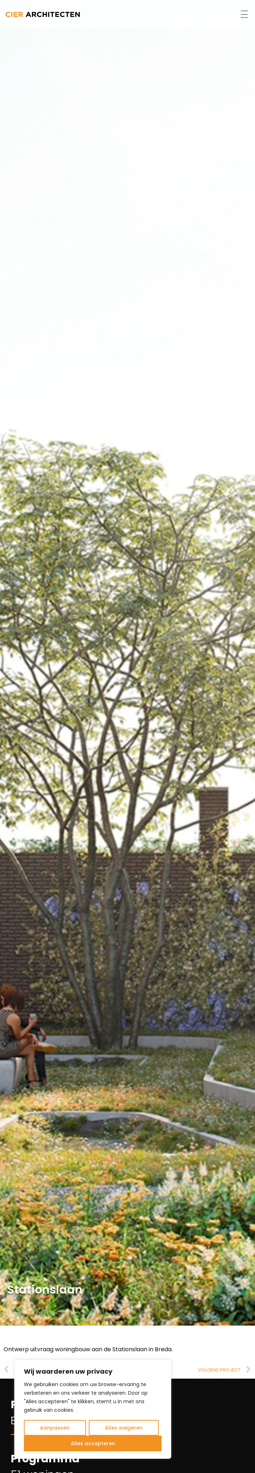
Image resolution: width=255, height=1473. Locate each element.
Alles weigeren (124, 1427)
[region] (92, 1409)
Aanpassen (55, 1427)
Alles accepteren (93, 1443)
